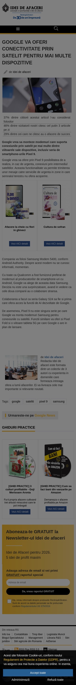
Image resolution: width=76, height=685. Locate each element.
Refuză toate (55, 679)
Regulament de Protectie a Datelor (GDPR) (31, 659)
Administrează (21, 679)
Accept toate (38, 672)
